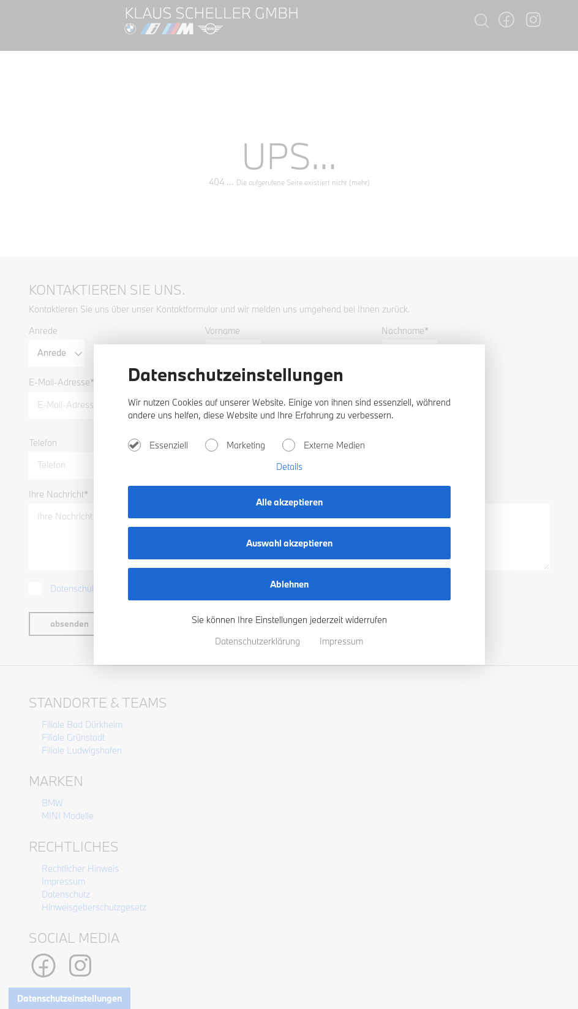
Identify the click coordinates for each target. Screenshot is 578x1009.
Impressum (341, 641)
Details (289, 466)
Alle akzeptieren (289, 502)
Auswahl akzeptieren (289, 543)
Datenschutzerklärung (258, 641)
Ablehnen (289, 584)
